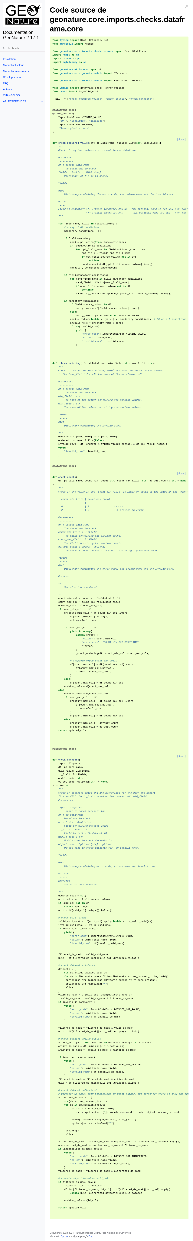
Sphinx (64, 1236)
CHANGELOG (11, 95)
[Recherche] (22, 48)
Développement (12, 77)
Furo (90, 1236)
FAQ (5, 83)
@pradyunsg (79, 1236)
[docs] (181, 139)
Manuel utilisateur (13, 65)
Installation (9, 59)
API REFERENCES (14, 101)
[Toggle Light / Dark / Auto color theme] (186, 6)
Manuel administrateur (16, 71)
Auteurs (7, 89)
